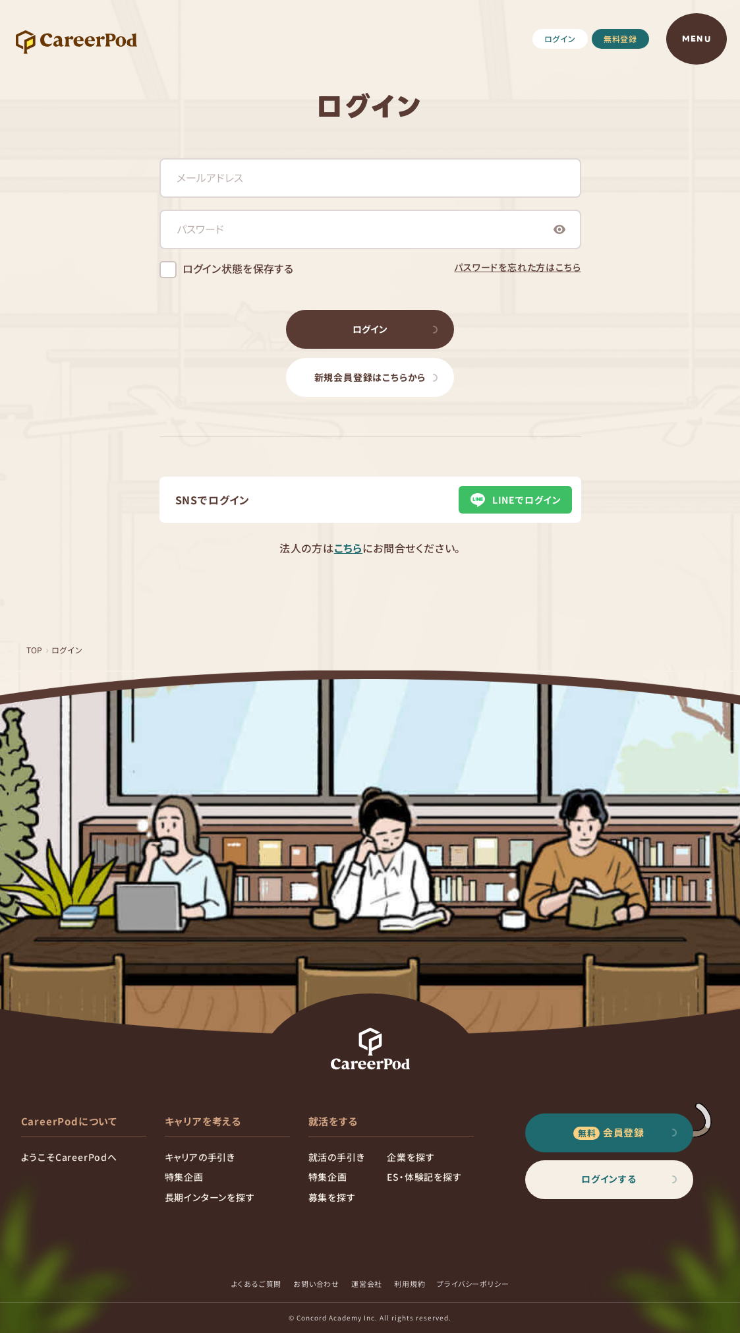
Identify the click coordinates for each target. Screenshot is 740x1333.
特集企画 (184, 1176)
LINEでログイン (515, 499)
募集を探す (332, 1197)
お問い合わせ (316, 1283)
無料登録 (620, 38)
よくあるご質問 (256, 1283)
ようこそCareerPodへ (69, 1157)
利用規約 (409, 1283)
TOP (34, 649)
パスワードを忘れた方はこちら (517, 267)
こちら (348, 548)
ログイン (560, 38)
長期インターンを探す (210, 1197)
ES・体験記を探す (424, 1176)
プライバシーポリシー (473, 1283)
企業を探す (410, 1157)
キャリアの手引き (200, 1157)
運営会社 (366, 1283)
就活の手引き (336, 1157)
